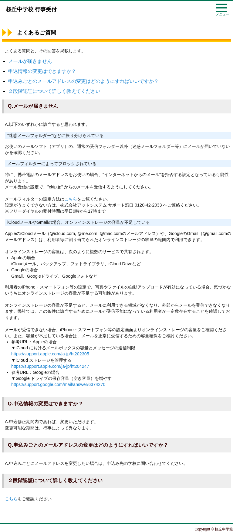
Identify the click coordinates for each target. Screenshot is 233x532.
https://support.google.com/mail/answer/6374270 (58, 384)
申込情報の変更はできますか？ (42, 71)
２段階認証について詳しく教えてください (54, 91)
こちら (70, 199)
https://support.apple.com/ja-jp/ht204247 (50, 366)
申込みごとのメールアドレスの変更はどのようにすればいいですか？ (83, 81)
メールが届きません (30, 61)
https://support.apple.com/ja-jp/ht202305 (50, 353)
